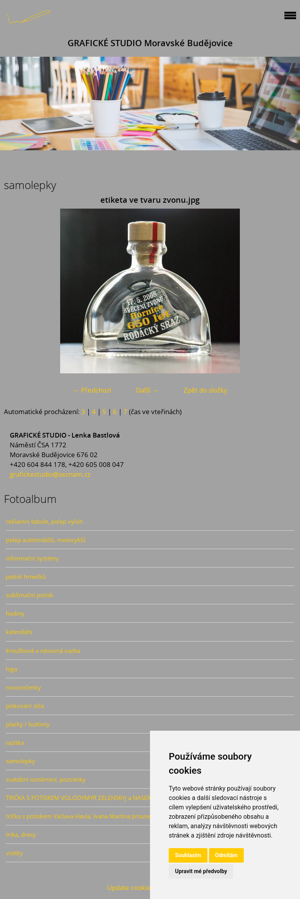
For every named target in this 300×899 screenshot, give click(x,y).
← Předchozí (92, 390)
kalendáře (19, 632)
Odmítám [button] (226, 855)
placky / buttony (28, 724)
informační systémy (32, 558)
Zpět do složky (205, 390)
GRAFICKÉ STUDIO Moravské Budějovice (150, 43)
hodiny (15, 613)
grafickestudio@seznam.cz (50, 474)
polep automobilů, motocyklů (46, 540)
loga (11, 669)
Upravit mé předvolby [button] (201, 871)
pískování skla (25, 706)
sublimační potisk (29, 595)
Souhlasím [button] (188, 855)
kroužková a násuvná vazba (43, 650)
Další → (147, 390)
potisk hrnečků (26, 576)
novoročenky (23, 687)
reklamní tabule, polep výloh (44, 521)
